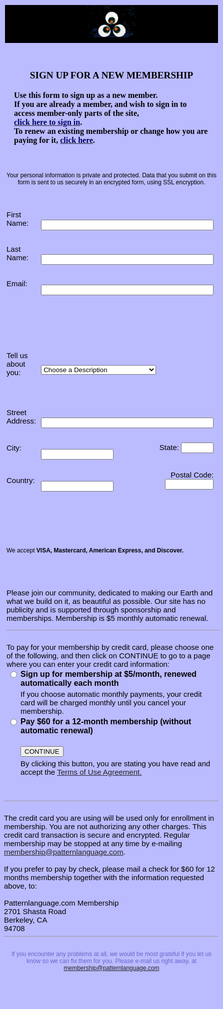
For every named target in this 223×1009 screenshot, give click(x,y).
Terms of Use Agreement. (99, 772)
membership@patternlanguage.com (64, 852)
